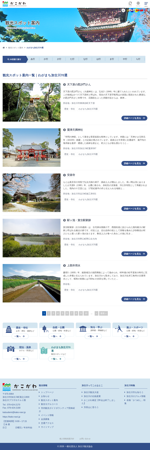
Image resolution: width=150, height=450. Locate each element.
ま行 (112, 59)
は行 (98, 59)
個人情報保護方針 (66, 439)
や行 (125, 59)
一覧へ (17, 336)
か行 (46, 59)
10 (86, 313)
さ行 (59, 59)
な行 (85, 59)
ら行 (138, 59)
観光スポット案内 (15, 48)
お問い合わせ (85, 439)
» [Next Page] (96, 313)
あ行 (33, 59)
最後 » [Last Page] (103, 313)
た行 (72, 59)
